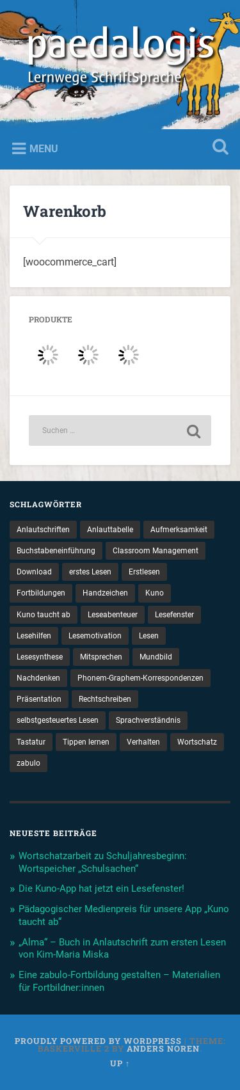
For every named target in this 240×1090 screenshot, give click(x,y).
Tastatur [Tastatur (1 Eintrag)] (31, 742)
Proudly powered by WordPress (98, 1041)
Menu (43, 149)
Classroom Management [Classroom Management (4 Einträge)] (155, 550)
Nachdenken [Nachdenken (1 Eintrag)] (38, 678)
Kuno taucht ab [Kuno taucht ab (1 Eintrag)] (43, 614)
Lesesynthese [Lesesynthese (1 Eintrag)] (40, 656)
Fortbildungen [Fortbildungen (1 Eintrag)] (41, 592)
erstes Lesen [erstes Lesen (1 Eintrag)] (90, 571)
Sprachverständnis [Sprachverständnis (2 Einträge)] (148, 720)
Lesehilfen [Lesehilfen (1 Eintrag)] (34, 635)
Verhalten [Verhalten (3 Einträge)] (143, 742)
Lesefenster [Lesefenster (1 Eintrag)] (174, 614)
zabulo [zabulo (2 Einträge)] (28, 763)
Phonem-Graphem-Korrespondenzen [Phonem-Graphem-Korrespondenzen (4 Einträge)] (140, 678)
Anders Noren (163, 1048)
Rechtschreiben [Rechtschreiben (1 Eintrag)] (105, 699)
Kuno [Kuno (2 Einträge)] (154, 592)
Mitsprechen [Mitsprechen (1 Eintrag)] (101, 656)
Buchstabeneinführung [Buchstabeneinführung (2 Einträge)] (56, 550)
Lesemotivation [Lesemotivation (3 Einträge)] (95, 635)
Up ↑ (120, 1063)
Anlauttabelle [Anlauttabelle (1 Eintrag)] (110, 529)
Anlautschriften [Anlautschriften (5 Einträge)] (43, 529)
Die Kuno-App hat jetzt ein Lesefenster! (101, 888)
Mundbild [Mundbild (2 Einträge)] (156, 656)
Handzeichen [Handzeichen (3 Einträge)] (105, 592)
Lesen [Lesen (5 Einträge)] (149, 635)
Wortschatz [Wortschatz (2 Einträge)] (197, 742)
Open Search (217, 148)
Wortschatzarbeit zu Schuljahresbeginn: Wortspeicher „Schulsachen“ (103, 862)
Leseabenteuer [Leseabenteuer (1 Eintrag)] (113, 614)
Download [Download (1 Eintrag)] (34, 571)
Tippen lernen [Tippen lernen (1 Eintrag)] (86, 742)
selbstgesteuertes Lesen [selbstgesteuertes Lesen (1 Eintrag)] (58, 720)
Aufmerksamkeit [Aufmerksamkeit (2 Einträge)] (178, 529)
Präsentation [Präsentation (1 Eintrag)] (39, 699)
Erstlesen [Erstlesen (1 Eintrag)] (144, 571)
